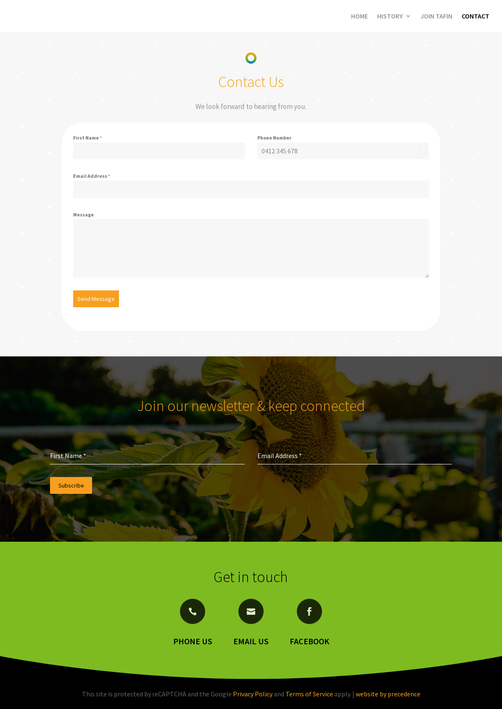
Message (83, 214)
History (390, 16)
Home (359, 16)
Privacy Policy (252, 694)
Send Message (96, 299)
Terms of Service (309, 694)
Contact (475, 16)
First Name (87, 137)
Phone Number (274, 137)
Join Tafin (436, 16)
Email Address (91, 176)
